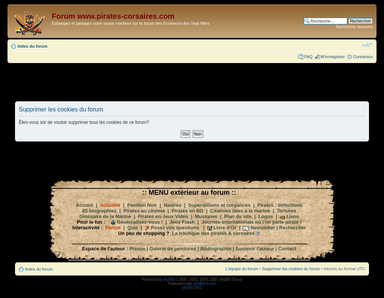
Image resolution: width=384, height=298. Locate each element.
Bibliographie (215, 248)
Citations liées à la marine (240, 211)
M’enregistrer (333, 56)
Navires (173, 205)
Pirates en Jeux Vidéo (163, 216)
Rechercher (292, 227)
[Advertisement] (192, 82)
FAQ (308, 56)
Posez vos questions (175, 227)
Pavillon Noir (142, 205)
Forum (112, 227)
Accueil (84, 205)
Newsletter (262, 227)
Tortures (286, 211)
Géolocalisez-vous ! (140, 222)
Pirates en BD (188, 211)
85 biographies (99, 211)
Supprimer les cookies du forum (291, 268)
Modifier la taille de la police (367, 44)
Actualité (110, 205)
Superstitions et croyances (219, 205)
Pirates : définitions (280, 205)
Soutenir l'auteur (255, 248)
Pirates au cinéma (144, 211)
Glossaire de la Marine (105, 216)
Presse (137, 248)
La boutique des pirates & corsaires (213, 233)
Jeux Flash (182, 222)
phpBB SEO (192, 288)
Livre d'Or (224, 227)
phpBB (168, 279)
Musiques (206, 216)
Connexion (363, 56)
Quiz (133, 227)
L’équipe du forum (241, 268)
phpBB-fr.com (205, 283)
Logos (265, 216)
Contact (287, 248)
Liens (292, 216)
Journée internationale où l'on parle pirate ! (251, 222)
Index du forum (32, 46)
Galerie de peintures (172, 248)
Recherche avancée (354, 26)
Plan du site (238, 216)
